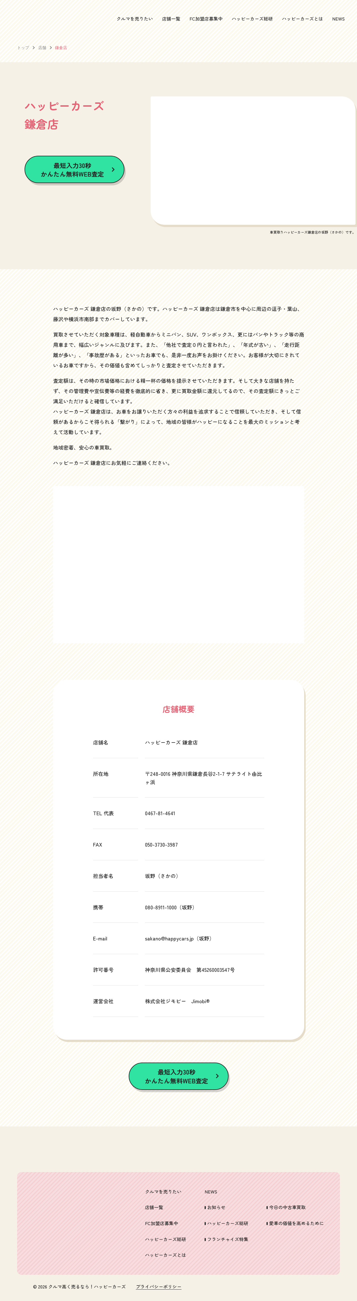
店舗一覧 (171, 18)
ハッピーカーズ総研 (252, 18)
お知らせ (216, 1207)
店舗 (42, 47)
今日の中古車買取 (287, 1207)
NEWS (338, 18)
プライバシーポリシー (158, 1287)
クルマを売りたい (134, 18)
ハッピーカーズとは (302, 18)
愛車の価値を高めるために (296, 1223)
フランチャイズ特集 (227, 1239)
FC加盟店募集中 (206, 18)
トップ (23, 47)
